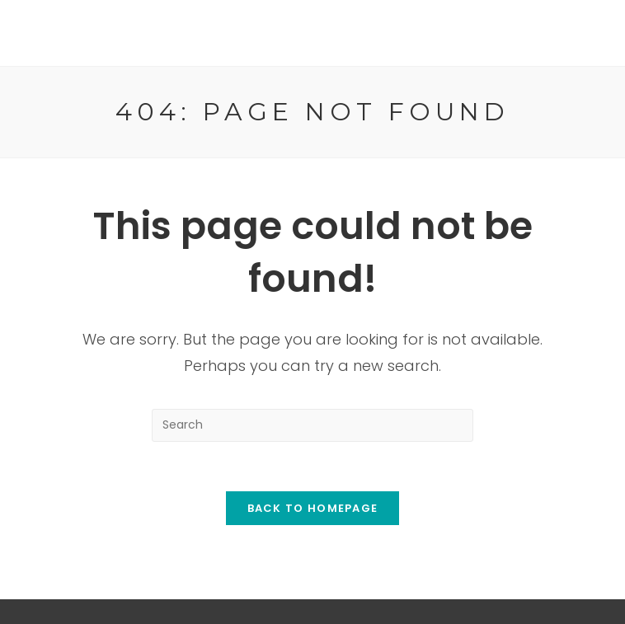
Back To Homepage (312, 508)
